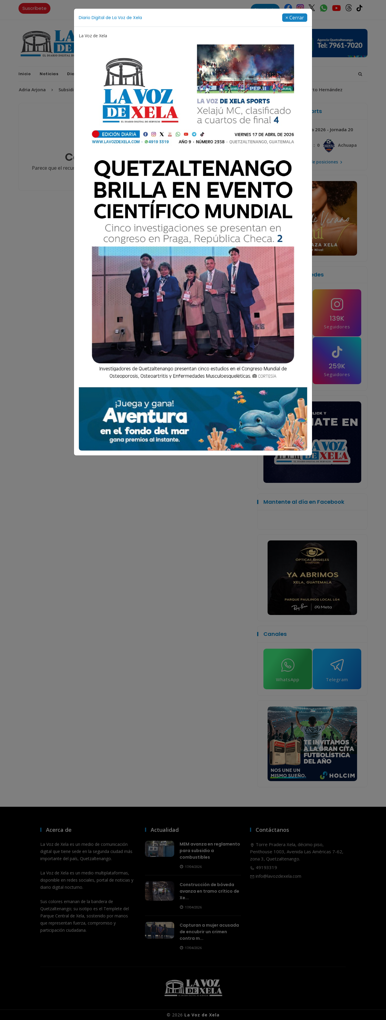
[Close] (294, 17)
